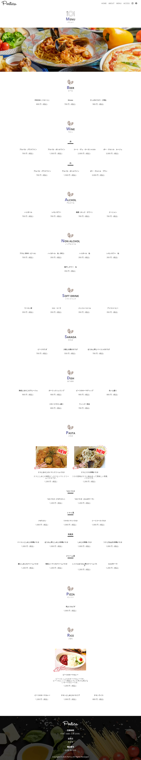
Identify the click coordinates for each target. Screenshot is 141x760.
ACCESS (126, 3)
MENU (119, 3)
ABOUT (111, 3)
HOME (104, 3)
